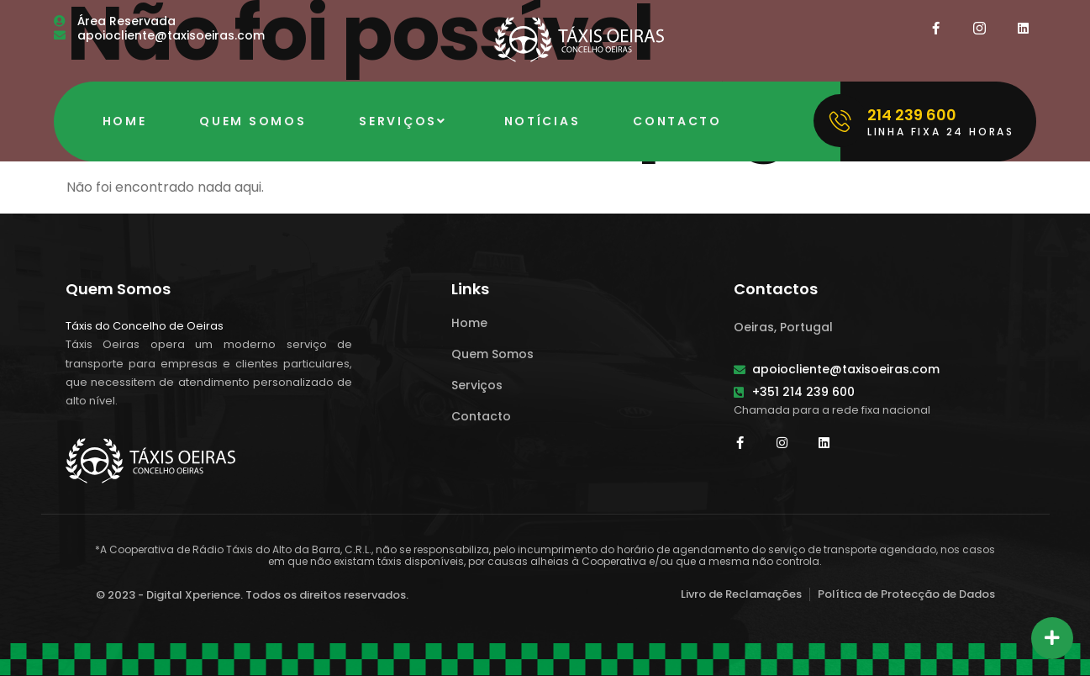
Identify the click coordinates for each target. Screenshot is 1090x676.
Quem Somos (252, 121)
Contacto (677, 121)
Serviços (404, 121)
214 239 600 (911, 114)
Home (125, 121)
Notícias (542, 121)
